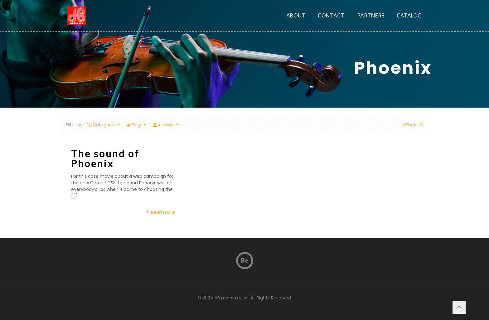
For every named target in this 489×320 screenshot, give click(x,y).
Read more (163, 212)
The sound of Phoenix (105, 158)
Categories (104, 125)
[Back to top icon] (459, 307)
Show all (412, 125)
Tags (137, 125)
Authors (166, 125)
